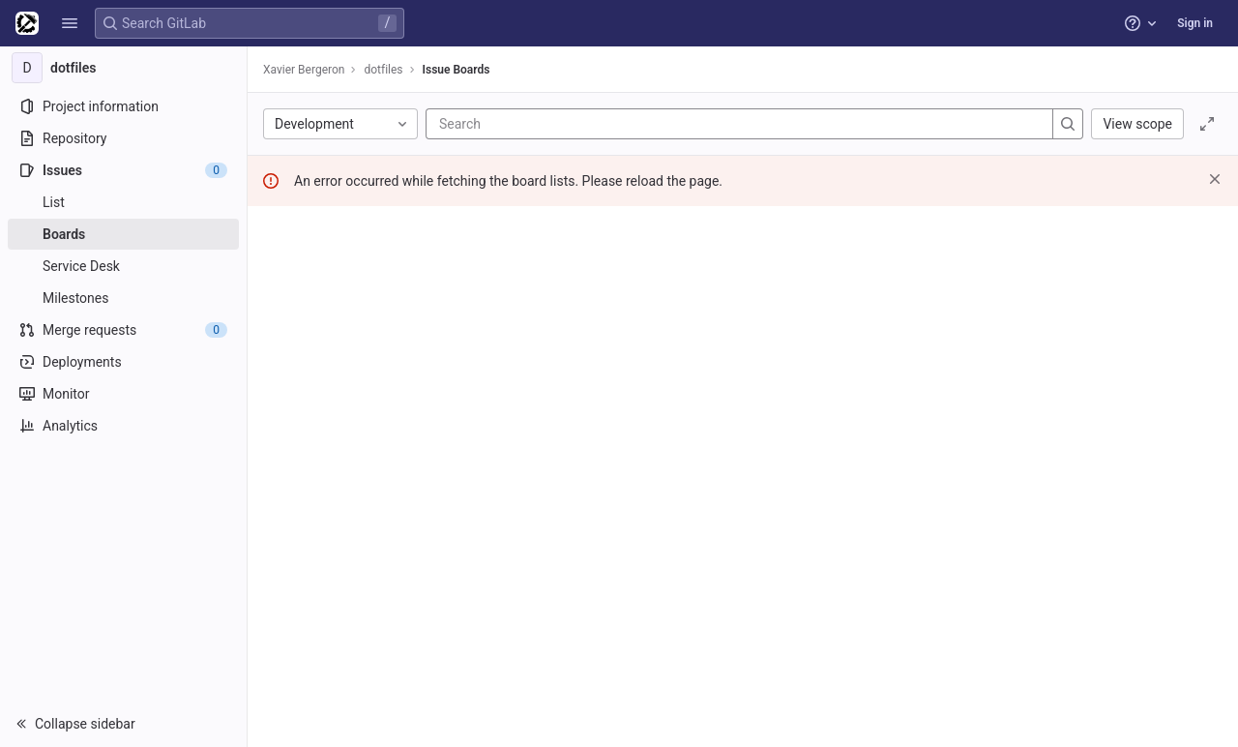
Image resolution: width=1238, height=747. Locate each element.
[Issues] (123, 170)
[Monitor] (123, 393)
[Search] (555, 123)
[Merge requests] (123, 329)
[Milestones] (123, 298)
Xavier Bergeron (303, 69)
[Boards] (123, 234)
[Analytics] (123, 425)
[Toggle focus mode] (1207, 123)
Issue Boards (456, 69)
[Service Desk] (123, 266)
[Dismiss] (1214, 179)
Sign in (1195, 23)
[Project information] (123, 106)
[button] (69, 23)
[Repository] (123, 138)
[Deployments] (123, 361)
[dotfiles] (124, 67)
